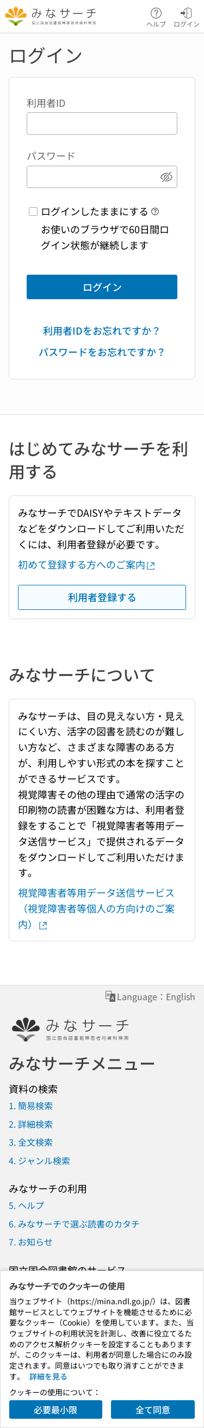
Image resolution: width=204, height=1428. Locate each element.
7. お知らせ (31, 1241)
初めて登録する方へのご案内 (87, 564)
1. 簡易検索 (31, 1105)
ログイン (187, 16)
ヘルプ (156, 16)
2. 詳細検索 (31, 1123)
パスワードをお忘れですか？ (102, 351)
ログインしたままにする (95, 211)
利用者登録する (102, 597)
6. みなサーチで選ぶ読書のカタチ (74, 1223)
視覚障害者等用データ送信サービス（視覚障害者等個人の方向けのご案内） (96, 908)
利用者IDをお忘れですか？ (102, 330)
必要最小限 (55, 1409)
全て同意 (152, 1409)
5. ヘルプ (26, 1205)
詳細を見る (48, 1376)
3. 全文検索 (31, 1141)
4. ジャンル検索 (39, 1160)
